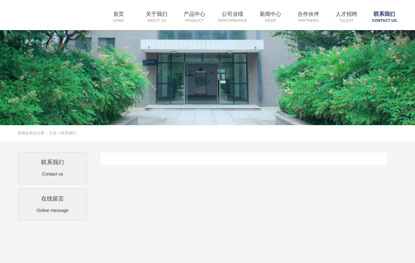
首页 (119, 17)
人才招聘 (346, 17)
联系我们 (384, 17)
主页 (53, 133)
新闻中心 (270, 17)
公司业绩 (232, 17)
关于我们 (157, 17)
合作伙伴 (308, 17)
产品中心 (195, 17)
